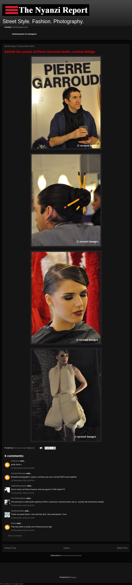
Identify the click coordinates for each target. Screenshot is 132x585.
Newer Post (10, 548)
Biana (13, 523)
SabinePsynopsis (19, 486)
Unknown (15, 461)
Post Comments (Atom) (71, 555)
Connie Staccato (18, 473)
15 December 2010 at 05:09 (22, 480)
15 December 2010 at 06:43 (22, 505)
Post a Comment (15, 536)
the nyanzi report (20, 448)
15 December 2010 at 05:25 (22, 493)
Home (67, 548)
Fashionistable (17, 511)
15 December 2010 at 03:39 (22, 468)
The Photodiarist (18, 498)
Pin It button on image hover (11, 584)
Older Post (122, 548)
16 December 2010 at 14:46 (22, 530)
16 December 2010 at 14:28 (22, 518)
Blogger (73, 577)
